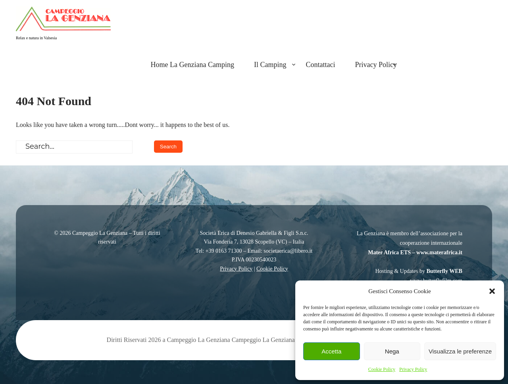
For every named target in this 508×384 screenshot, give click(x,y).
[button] (492, 291)
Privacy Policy (413, 369)
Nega (392, 351)
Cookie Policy (381, 369)
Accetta (331, 351)
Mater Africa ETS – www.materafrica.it (415, 252)
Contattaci (320, 65)
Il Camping (270, 65)
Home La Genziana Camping (192, 65)
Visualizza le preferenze (460, 351)
